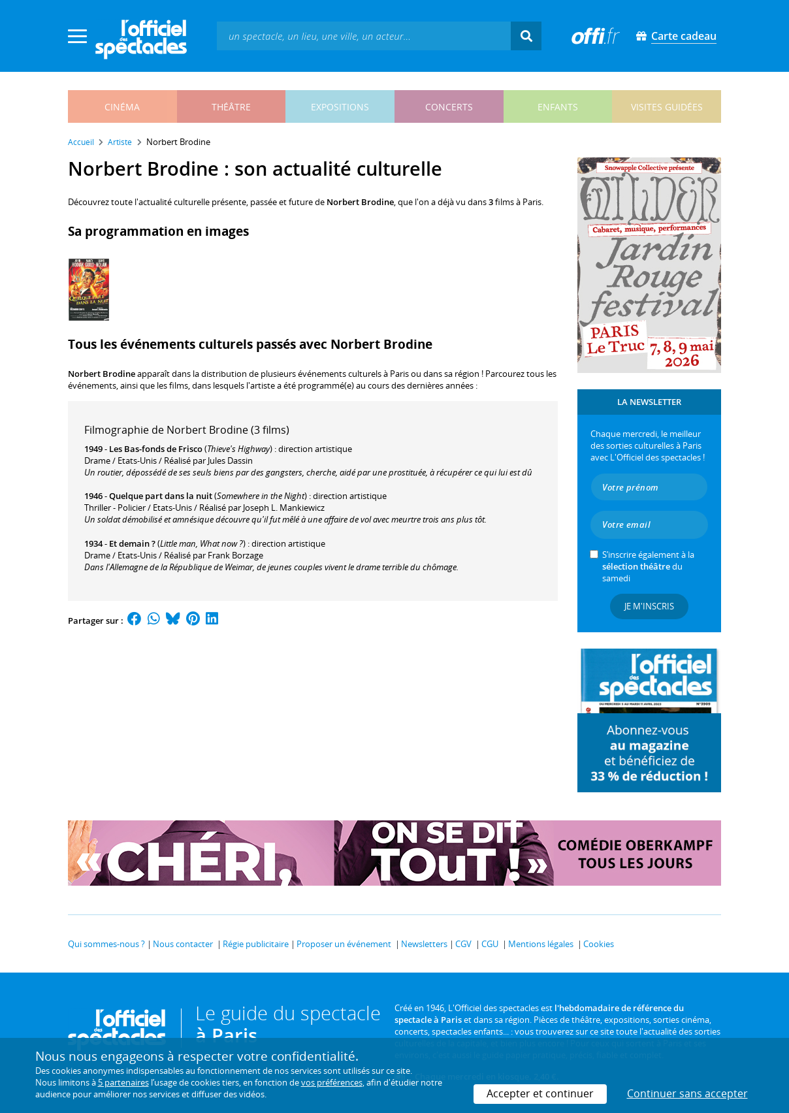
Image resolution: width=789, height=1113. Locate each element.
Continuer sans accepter (687, 1093)
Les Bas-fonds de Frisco (155, 449)
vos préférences (331, 1082)
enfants (558, 107)
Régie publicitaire (256, 944)
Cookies (598, 944)
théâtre (231, 107)
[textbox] (364, 36)
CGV (463, 944)
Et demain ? (132, 543)
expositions (340, 107)
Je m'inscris (649, 606)
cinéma (122, 107)
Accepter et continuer (540, 1093)
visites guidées (667, 107)
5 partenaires (123, 1082)
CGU (489, 944)
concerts (449, 107)
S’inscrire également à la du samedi (648, 566)
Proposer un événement (344, 944)
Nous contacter (183, 944)
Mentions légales (540, 944)
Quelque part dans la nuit (160, 496)
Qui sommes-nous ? (106, 944)
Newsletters (424, 944)
